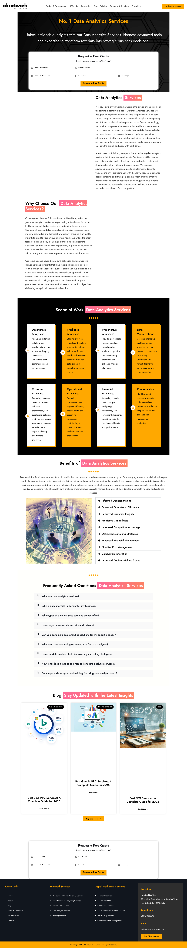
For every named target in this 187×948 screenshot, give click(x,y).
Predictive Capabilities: (115, 521)
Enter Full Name (41, 68)
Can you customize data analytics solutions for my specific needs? (79, 635)
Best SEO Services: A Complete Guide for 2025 (143, 800)
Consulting (136, 6)
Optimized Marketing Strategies (120, 534)
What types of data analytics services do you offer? (70, 615)
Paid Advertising (83, 6)
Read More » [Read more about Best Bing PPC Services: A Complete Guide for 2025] (44, 808)
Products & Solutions (119, 6)
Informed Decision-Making (117, 501)
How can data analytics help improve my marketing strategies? (77, 654)
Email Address (84, 68)
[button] (128, 501)
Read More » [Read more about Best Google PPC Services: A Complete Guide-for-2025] (93, 792)
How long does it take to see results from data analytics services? (78, 664)
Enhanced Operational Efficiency (120, 507)
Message (125, 76)
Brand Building (100, 6)
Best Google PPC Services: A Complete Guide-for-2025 (93, 783)
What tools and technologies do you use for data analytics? (75, 644)
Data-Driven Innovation (114, 554)
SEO (72, 6)
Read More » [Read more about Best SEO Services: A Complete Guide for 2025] (143, 809)
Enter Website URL (43, 76)
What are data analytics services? (60, 596)
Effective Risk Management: (117, 547)
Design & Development (56, 6)
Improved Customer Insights (118, 514)
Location (82, 76)
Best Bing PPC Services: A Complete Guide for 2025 (44, 799)
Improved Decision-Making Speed (121, 560)
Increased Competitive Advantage (121, 527)
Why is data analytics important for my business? (69, 606)
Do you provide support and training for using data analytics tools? (79, 673)
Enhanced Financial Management (120, 540)
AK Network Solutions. (92, 944)
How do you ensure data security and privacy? (68, 625)
